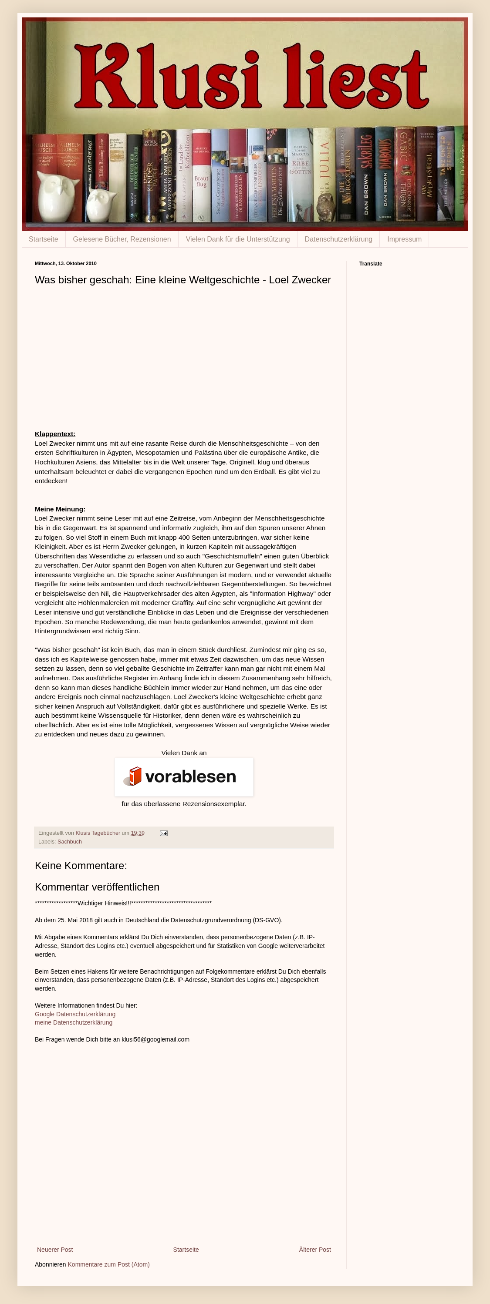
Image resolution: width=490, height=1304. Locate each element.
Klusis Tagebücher (98, 833)
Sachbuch (69, 842)
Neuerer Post (55, 1249)
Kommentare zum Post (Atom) (109, 1264)
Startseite (43, 239)
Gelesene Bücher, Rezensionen (122, 239)
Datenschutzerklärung (339, 239)
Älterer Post (315, 1249)
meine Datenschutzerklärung (73, 1022)
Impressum (404, 239)
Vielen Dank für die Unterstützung (238, 239)
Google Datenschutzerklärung (75, 1014)
